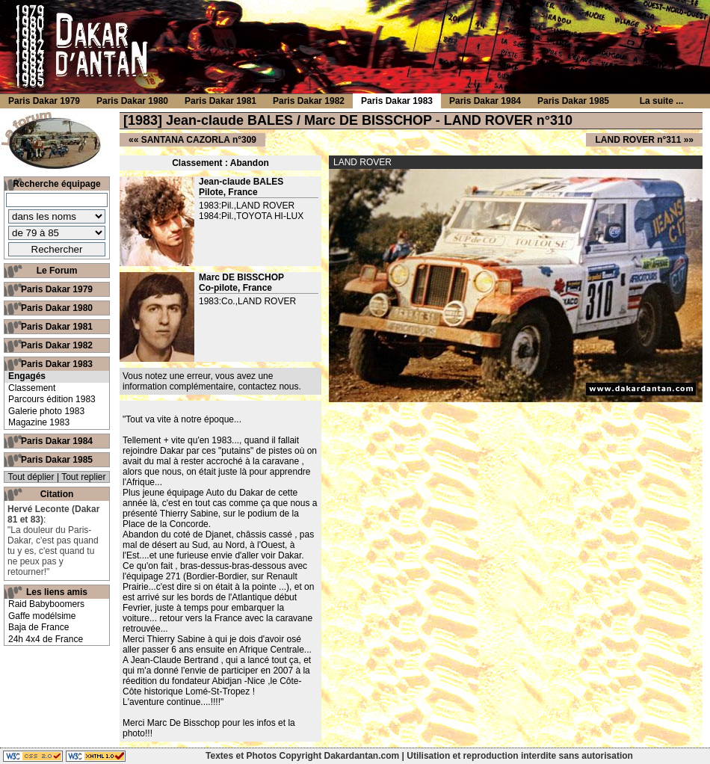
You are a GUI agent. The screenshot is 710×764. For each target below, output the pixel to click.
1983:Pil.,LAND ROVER (246, 205)
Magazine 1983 (39, 422)
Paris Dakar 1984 (57, 441)
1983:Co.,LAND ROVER (247, 301)
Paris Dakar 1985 (57, 460)
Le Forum (57, 270)
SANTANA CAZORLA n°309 (198, 140)
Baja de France (38, 627)
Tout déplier (31, 477)
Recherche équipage (56, 184)
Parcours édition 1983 (52, 399)
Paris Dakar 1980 (57, 308)
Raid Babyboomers (46, 604)
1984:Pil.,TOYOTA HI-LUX (251, 216)
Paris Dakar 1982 (57, 345)
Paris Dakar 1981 (57, 326)
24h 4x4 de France (45, 639)
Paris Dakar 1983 (57, 364)
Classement (31, 388)
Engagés (27, 376)
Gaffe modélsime (42, 616)
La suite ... (662, 101)
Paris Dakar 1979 (57, 289)
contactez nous (268, 386)
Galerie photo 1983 (46, 411)
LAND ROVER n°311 (638, 140)
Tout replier (83, 477)
